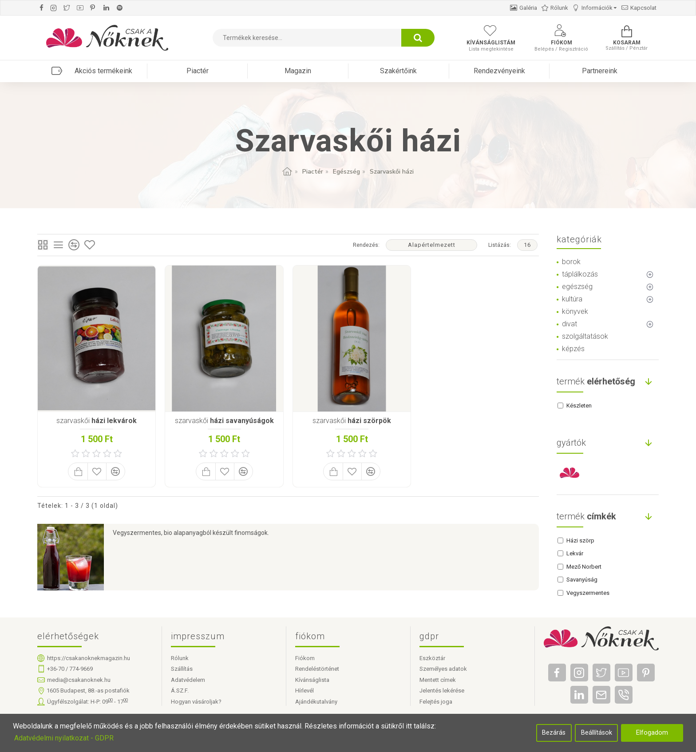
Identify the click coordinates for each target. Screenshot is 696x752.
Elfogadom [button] (652, 732)
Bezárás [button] (554, 732)
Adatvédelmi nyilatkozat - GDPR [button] (64, 738)
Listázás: (499, 245)
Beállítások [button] (596, 732)
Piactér (312, 171)
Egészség (346, 171)
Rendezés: (366, 245)
